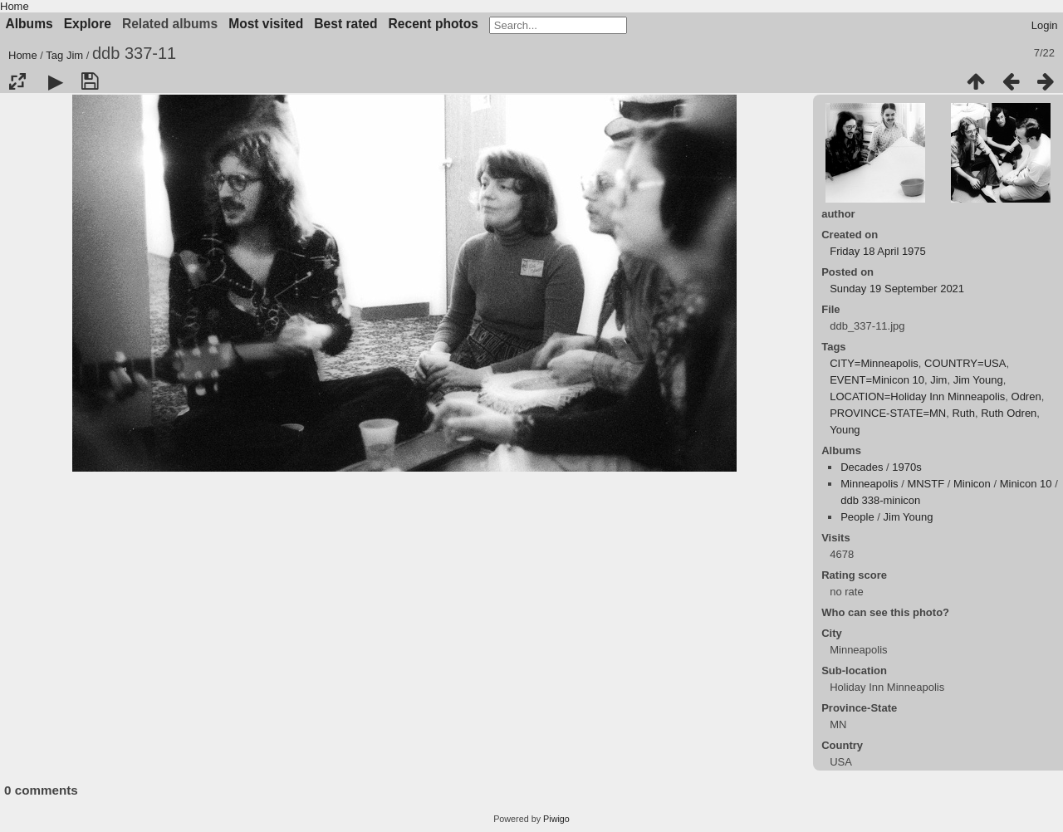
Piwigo (556, 819)
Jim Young (978, 380)
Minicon (972, 483)
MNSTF (925, 483)
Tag (54, 55)
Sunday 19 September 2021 (897, 288)
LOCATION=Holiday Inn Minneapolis (917, 396)
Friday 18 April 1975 (878, 251)
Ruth (963, 413)
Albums (29, 24)
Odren (1026, 396)
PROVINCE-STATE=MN (888, 413)
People (857, 517)
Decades (861, 467)
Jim (74, 55)
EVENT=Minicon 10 (877, 380)
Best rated (345, 24)
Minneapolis (869, 483)
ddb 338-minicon (880, 500)
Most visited (265, 24)
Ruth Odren (1008, 413)
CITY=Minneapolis (874, 363)
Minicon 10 (1026, 483)
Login (1044, 25)
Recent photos (433, 24)
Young (845, 429)
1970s (906, 467)
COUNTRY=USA (965, 363)
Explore (87, 24)
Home (14, 6)
